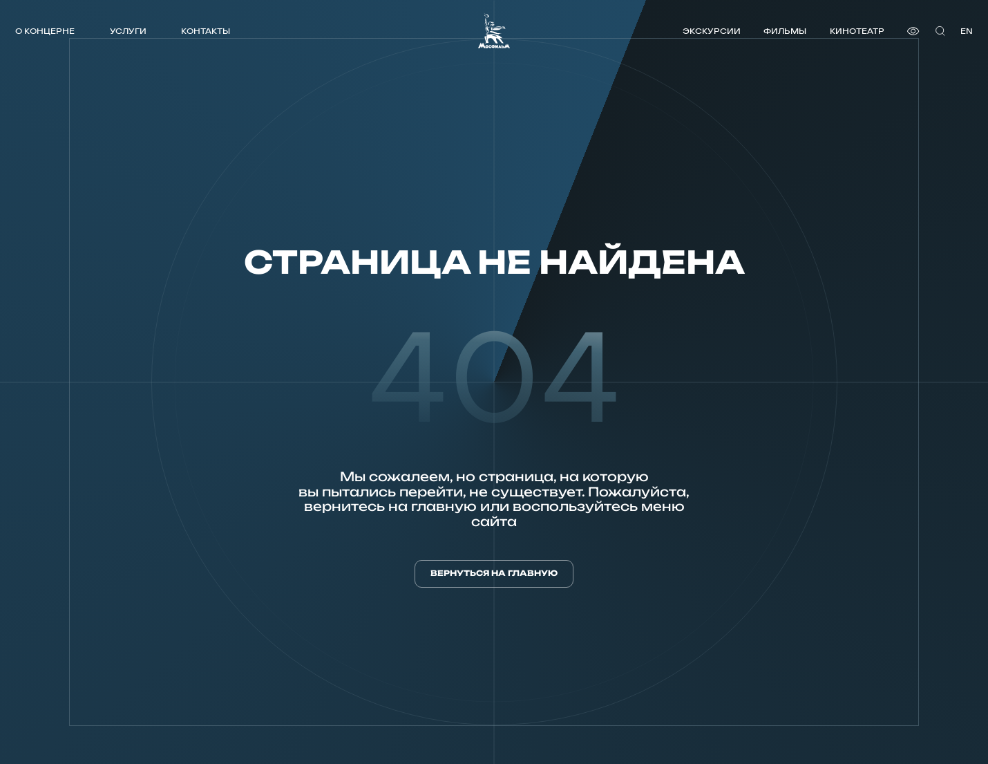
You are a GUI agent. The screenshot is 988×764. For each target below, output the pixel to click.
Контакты (205, 31)
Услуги (128, 31)
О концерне (45, 31)
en (966, 31)
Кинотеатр (857, 31)
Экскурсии (712, 31)
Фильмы (784, 31)
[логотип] (494, 31)
